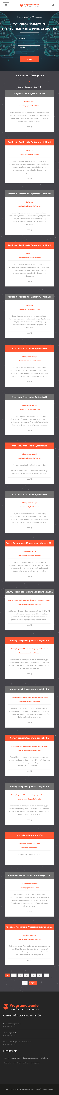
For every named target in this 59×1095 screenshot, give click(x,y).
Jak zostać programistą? (12, 1024)
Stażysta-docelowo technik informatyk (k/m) (30, 875)
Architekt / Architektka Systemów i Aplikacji (29, 142)
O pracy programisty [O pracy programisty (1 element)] (12, 1058)
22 (25, 983)
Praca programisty (10, 1033)
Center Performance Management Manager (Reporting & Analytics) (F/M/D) (30, 543)
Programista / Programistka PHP (30, 93)
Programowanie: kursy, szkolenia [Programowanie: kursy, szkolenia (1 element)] (35, 1058)
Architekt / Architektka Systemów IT (30, 348)
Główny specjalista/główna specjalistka (30, 640)
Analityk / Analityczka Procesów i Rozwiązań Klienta (30, 927)
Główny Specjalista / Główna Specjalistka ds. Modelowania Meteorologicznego (30, 591)
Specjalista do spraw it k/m (29, 835)
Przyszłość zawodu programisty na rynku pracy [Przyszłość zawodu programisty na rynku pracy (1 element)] (22, 1063)
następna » (33, 983)
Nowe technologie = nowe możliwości (17, 1042)
